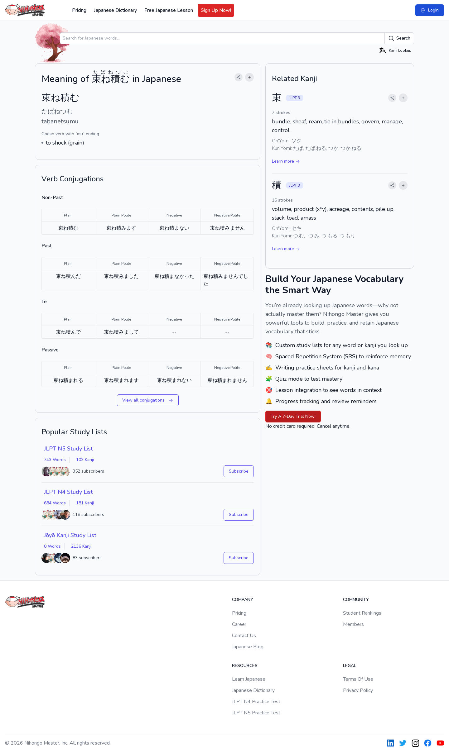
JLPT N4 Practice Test (256, 701)
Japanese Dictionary (115, 10)
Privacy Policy (358, 690)
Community (356, 600)
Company (242, 600)
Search (399, 38)
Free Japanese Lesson (168, 10)
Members (353, 624)
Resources (245, 666)
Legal (349, 666)
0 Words (52, 546)
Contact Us (244, 635)
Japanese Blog (247, 646)
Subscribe (239, 471)
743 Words (55, 460)
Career (239, 624)
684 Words (55, 503)
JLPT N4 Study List (68, 492)
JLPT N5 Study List (68, 448)
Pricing (79, 10)
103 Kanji (85, 460)
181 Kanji (85, 503)
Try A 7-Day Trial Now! (293, 416)
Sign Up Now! (216, 10)
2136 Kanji (81, 546)
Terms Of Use (358, 679)
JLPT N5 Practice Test (256, 712)
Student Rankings (362, 613)
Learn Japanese (248, 679)
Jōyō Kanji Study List (70, 535)
